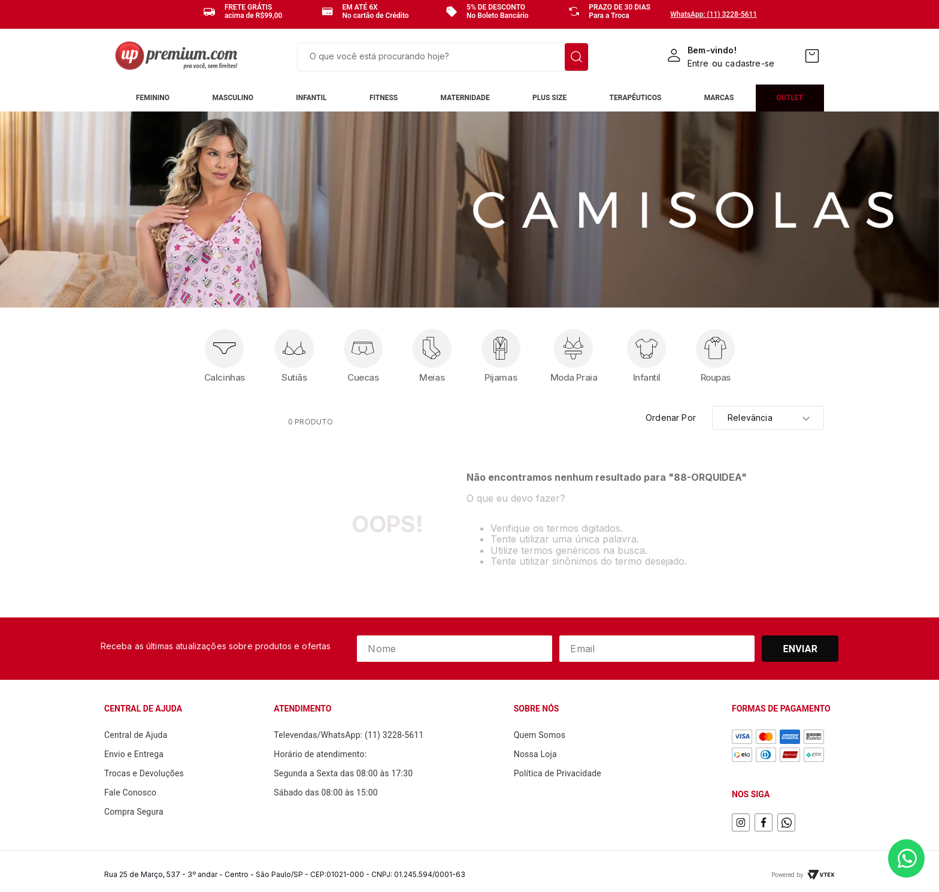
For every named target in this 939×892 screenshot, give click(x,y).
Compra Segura (133, 811)
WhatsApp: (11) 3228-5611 (713, 14)
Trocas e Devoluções (144, 773)
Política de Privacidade (557, 773)
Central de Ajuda (136, 735)
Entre (697, 63)
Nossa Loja (535, 754)
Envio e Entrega (133, 754)
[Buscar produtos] (576, 57)
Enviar (800, 649)
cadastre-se (749, 63)
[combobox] (443, 57)
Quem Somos (539, 735)
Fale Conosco (130, 792)
